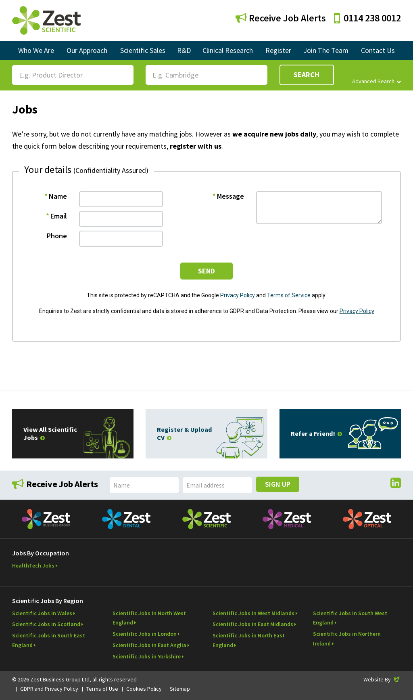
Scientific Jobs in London (145, 633)
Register (278, 50)
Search (306, 74)
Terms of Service (289, 295)
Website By (382, 679)
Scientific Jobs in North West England (149, 618)
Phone (57, 235)
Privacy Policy (237, 295)
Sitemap (180, 688)
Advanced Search (376, 81)
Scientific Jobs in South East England (48, 640)
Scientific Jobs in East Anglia (149, 645)
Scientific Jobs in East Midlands (253, 624)
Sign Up (277, 484)
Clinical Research (227, 50)
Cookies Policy (144, 688)
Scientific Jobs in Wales (42, 613)
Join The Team (325, 50)
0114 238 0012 (367, 18)
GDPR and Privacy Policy (49, 688)
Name (58, 196)
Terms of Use (102, 688)
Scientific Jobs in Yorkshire (147, 656)
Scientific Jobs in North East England (249, 640)
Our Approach (87, 50)
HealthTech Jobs (33, 565)
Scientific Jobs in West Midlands (253, 613)
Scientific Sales (142, 50)
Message (230, 196)
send (206, 270)
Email (58, 216)
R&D (184, 50)
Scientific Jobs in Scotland (46, 624)
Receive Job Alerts (281, 18)
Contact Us (378, 50)
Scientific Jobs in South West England (350, 618)
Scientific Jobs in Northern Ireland (347, 638)
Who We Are (36, 50)
